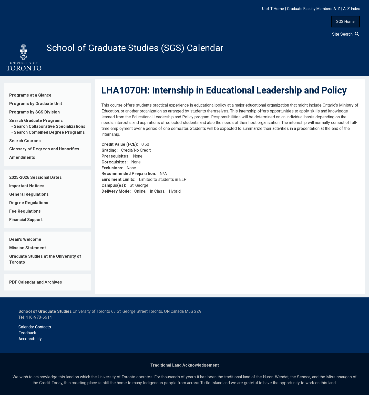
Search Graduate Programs (36, 120)
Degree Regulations (28, 202)
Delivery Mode (115, 191)
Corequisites (114, 162)
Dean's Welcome (25, 239)
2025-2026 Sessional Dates (35, 177)
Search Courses (25, 140)
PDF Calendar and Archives (35, 282)
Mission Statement (27, 247)
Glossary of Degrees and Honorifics (44, 149)
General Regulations (29, 194)
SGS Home (345, 21)
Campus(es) (113, 185)
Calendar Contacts (34, 327)
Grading (109, 150)
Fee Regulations (25, 211)
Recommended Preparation (128, 173)
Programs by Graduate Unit (35, 103)
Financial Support (26, 219)
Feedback (27, 332)
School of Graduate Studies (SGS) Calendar (135, 48)
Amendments (22, 157)
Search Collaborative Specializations (49, 126)
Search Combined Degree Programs (49, 132)
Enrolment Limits (117, 179)
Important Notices (26, 185)
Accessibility (30, 338)
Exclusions (111, 167)
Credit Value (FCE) (119, 144)
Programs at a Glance (30, 95)
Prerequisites (114, 156)
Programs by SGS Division (34, 112)
